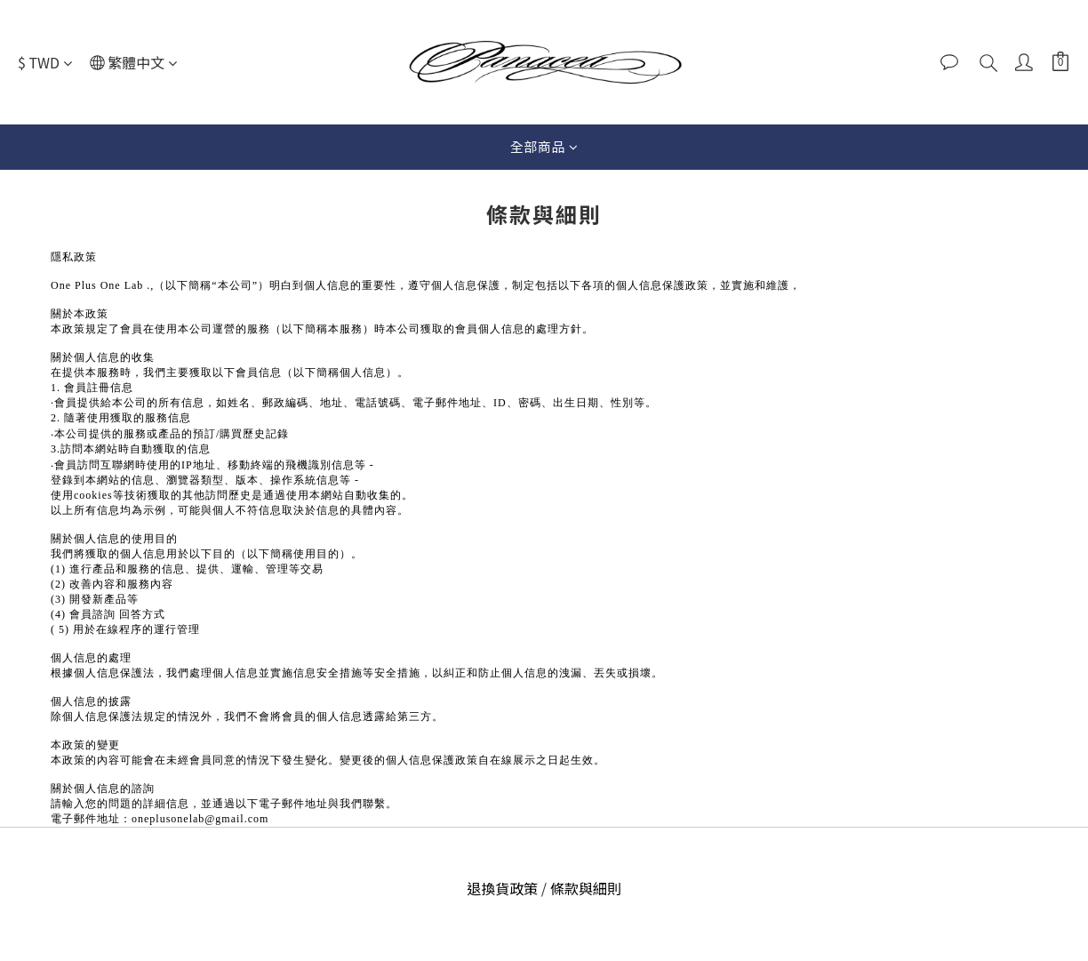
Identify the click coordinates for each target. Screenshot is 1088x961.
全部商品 (544, 146)
